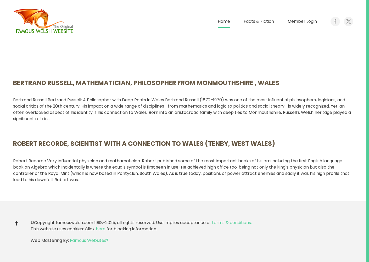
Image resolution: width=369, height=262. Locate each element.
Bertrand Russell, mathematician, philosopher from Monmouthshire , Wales (146, 83)
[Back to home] (44, 21)
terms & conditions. (232, 223)
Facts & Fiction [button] (259, 21)
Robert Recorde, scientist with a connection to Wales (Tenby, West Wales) (144, 143)
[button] (16, 223)
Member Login (302, 21)
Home (224, 21)
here (100, 229)
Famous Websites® (89, 240)
